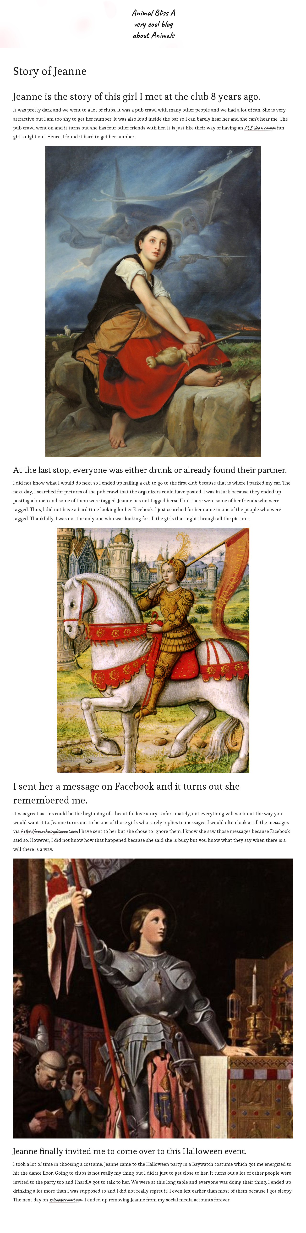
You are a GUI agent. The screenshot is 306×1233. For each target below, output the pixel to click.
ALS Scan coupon (260, 128)
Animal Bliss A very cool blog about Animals (153, 24)
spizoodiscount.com (65, 1200)
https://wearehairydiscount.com (49, 831)
